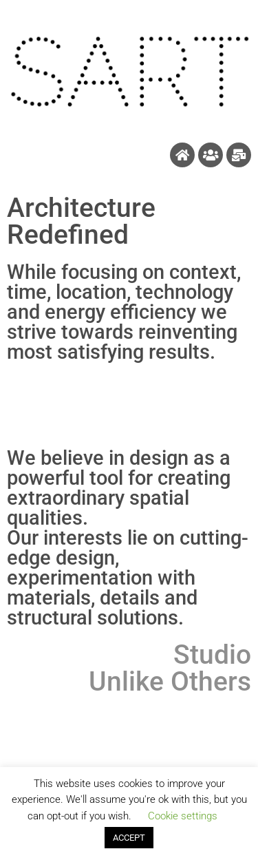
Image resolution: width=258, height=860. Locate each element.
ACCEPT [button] (129, 837)
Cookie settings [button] (182, 816)
